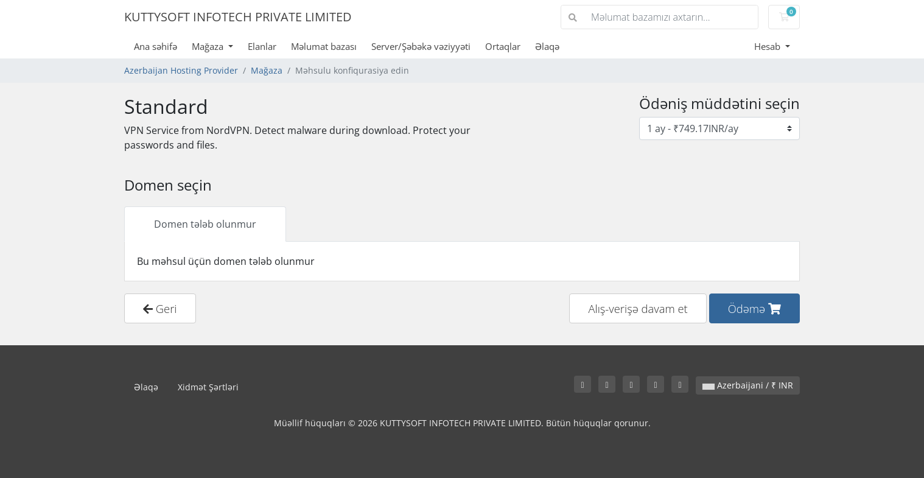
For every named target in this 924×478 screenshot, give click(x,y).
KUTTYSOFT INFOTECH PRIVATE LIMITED (238, 17)
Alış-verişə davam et (637, 308)
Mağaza (209, 46)
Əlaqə (547, 46)
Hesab (768, 46)
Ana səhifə (155, 46)
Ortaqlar (502, 46)
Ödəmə (754, 308)
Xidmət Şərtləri (208, 387)
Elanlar (262, 46)
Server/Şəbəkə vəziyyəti (421, 46)
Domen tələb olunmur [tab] (205, 224)
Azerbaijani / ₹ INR (747, 385)
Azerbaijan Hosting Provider (181, 70)
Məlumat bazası (324, 46)
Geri (160, 308)
